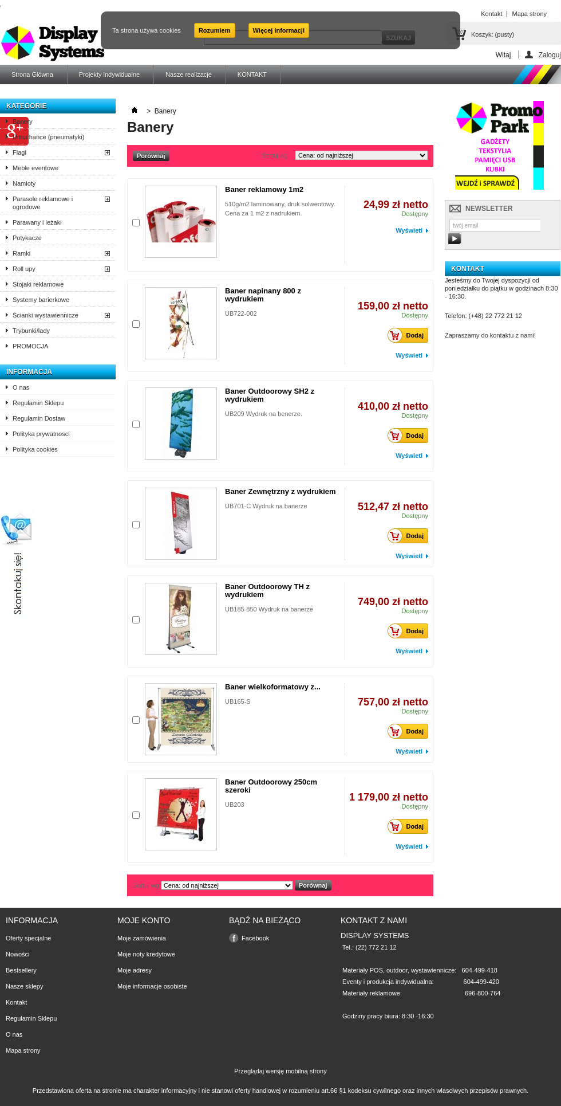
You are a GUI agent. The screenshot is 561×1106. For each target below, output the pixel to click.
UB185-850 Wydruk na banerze (269, 609)
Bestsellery (21, 970)
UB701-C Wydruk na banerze (266, 506)
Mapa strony (23, 1050)
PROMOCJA (30, 346)
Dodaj (409, 335)
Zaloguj (550, 54)
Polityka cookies (35, 449)
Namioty (24, 183)
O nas (21, 387)
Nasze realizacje (188, 74)
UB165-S (238, 701)
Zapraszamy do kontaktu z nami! (490, 335)
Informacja (29, 372)
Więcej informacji (279, 30)
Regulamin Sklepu (38, 402)
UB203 (234, 804)
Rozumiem (215, 30)
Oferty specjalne (28, 938)
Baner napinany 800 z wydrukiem (263, 295)
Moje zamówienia (141, 938)
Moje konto (143, 920)
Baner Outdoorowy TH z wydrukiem (267, 590)
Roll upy (24, 268)
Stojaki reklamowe (38, 284)
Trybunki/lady (31, 330)
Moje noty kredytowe (146, 954)
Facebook (255, 938)
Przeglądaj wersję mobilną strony (280, 1071)
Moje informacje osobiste (152, 986)
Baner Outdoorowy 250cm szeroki (271, 786)
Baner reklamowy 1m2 (264, 189)
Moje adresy (134, 970)
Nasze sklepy (24, 986)
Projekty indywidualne (109, 74)
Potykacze (27, 237)
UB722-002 (241, 313)
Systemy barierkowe (41, 299)
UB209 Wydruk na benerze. (263, 413)
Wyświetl (409, 230)
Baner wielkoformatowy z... (273, 687)
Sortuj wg (275, 155)
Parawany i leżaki (37, 222)
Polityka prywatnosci (41, 433)
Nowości (18, 954)
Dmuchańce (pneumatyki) (48, 137)
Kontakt (16, 1002)
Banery (23, 121)
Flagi (19, 152)
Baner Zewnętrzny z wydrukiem (280, 491)
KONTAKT (252, 74)
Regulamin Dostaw (39, 418)
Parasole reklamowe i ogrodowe (43, 202)
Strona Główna (32, 74)
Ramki (21, 253)
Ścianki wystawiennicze (45, 315)
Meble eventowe (35, 167)
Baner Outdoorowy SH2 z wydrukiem (269, 395)
